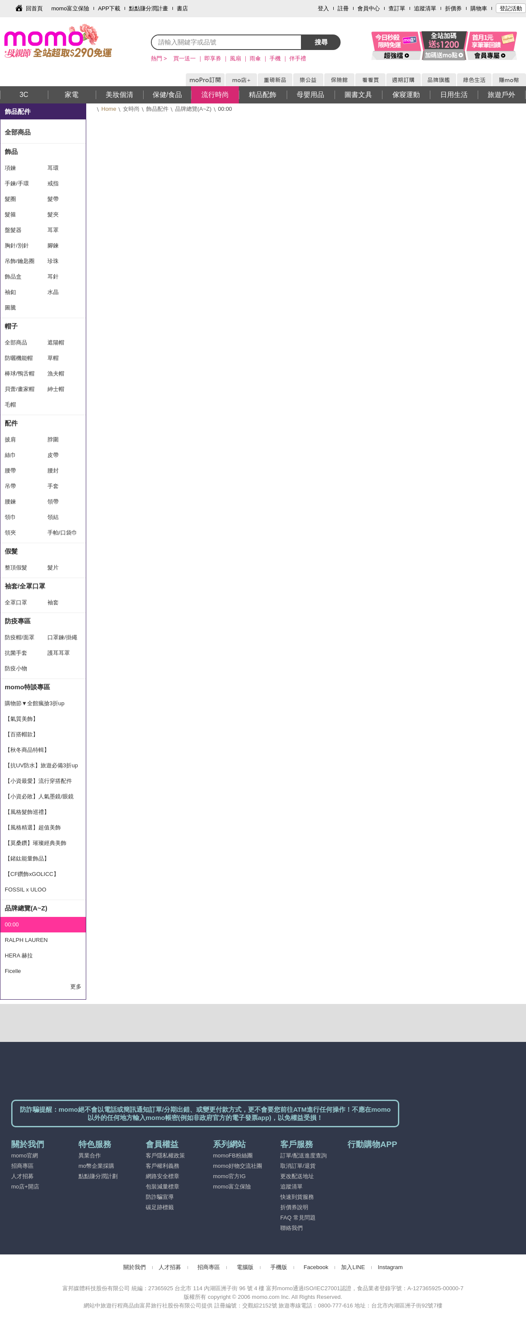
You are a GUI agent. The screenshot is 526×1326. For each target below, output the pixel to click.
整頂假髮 (16, 567)
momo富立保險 (70, 8)
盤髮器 (13, 230)
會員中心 (368, 8)
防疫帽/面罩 (19, 637)
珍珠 (53, 261)
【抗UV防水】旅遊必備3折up (41, 765)
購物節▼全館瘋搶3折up (35, 703)
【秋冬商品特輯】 (27, 750)
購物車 (478, 8)
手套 (53, 486)
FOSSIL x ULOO (25, 889)
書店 (182, 8)
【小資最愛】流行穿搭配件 (38, 781)
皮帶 (53, 455)
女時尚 (131, 109)
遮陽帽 (55, 342)
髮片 (53, 567)
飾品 (11, 151)
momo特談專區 (27, 687)
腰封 (53, 470)
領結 (53, 517)
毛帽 (10, 404)
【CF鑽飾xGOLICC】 (32, 874)
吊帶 (10, 486)
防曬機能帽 (19, 358)
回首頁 (34, 8)
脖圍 (53, 439)
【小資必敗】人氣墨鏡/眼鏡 (39, 796)
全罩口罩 (16, 602)
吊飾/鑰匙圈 (19, 261)
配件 (11, 423)
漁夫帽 (55, 373)
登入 (323, 8)
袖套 (53, 602)
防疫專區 (18, 621)
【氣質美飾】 (21, 719)
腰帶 (10, 470)
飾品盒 (13, 276)
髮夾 (53, 214)
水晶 (53, 292)
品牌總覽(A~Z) (193, 109)
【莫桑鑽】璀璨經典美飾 (35, 843)
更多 (75, 986)
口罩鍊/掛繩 (62, 637)
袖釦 (10, 292)
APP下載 (109, 8)
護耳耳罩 (58, 653)
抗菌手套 (16, 653)
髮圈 (10, 199)
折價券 (453, 8)
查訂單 (396, 8)
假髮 (11, 551)
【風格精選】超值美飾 (33, 827)
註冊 (343, 8)
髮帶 (53, 199)
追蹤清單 (425, 8)
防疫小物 (16, 668)
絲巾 (10, 455)
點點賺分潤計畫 (148, 8)
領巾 (10, 517)
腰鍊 (10, 501)
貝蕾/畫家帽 (19, 389)
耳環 (53, 168)
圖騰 (10, 307)
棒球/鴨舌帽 (19, 373)
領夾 (10, 532)
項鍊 (10, 168)
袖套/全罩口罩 (25, 586)
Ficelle (13, 971)
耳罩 (53, 230)
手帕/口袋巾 (62, 532)
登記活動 (511, 8)
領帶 (53, 501)
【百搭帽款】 (21, 734)
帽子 (11, 326)
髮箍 (10, 214)
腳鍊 (53, 245)
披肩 (10, 439)
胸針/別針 (17, 245)
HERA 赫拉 (19, 955)
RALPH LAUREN (26, 940)
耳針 (53, 276)
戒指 (53, 183)
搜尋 (321, 42)
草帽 (53, 358)
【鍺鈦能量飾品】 (27, 858)
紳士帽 (55, 389)
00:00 (12, 924)
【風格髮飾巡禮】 (27, 812)
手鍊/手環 (17, 183)
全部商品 (18, 132)
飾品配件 (157, 109)
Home (108, 109)
